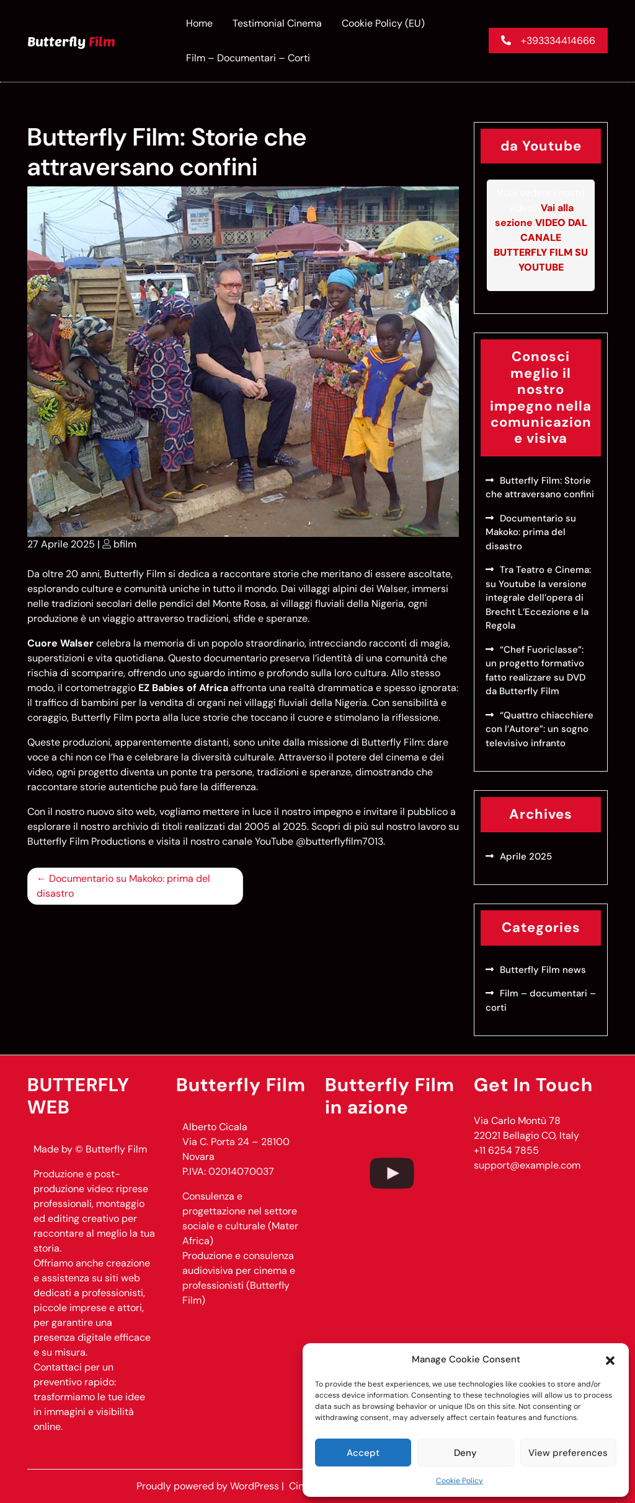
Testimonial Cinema (277, 23)
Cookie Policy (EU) (383, 23)
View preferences (568, 1453)
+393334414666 (548, 40)
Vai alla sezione (541, 237)
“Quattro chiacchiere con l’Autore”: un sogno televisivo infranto (539, 729)
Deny (465, 1453)
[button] (610, 1359)
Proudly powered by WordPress (209, 1485)
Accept (363, 1453)
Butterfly (71, 41)
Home (199, 23)
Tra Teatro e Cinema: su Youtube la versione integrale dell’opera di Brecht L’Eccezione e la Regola (538, 598)
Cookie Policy (459, 1481)
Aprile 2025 (526, 856)
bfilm (124, 544)
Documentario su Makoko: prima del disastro (123, 886)
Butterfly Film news (543, 970)
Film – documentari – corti (248, 57)
